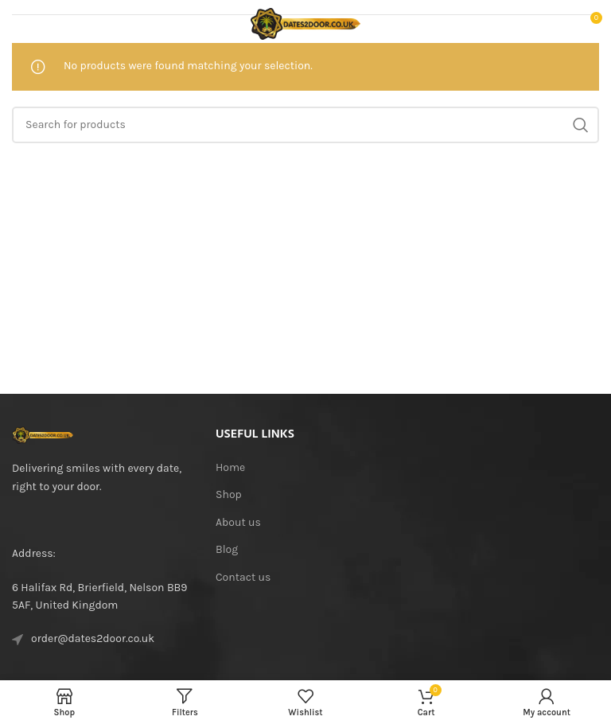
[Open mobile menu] (37, 24)
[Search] (305, 125)
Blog (227, 549)
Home (230, 467)
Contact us (243, 577)
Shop (229, 494)
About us (238, 522)
